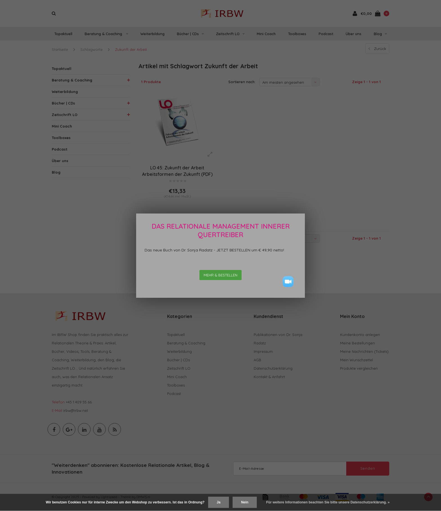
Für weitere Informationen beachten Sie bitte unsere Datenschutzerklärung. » (328, 502)
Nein (244, 502)
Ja (218, 502)
